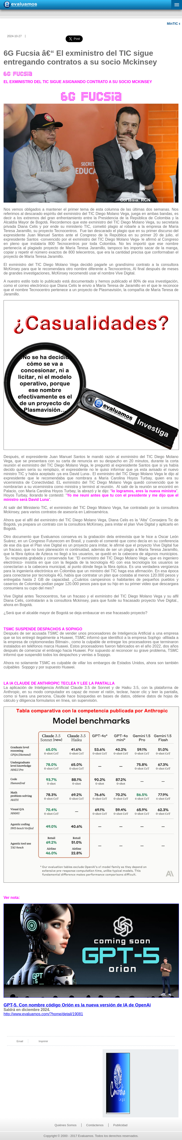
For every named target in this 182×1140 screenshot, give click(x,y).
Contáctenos (95, 1125)
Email (20, 1041)
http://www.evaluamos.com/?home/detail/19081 (43, 1014)
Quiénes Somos (66, 1125)
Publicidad (120, 1125)
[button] (176, 5)
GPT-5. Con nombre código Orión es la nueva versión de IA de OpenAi (77, 1004)
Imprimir (43, 1041)
